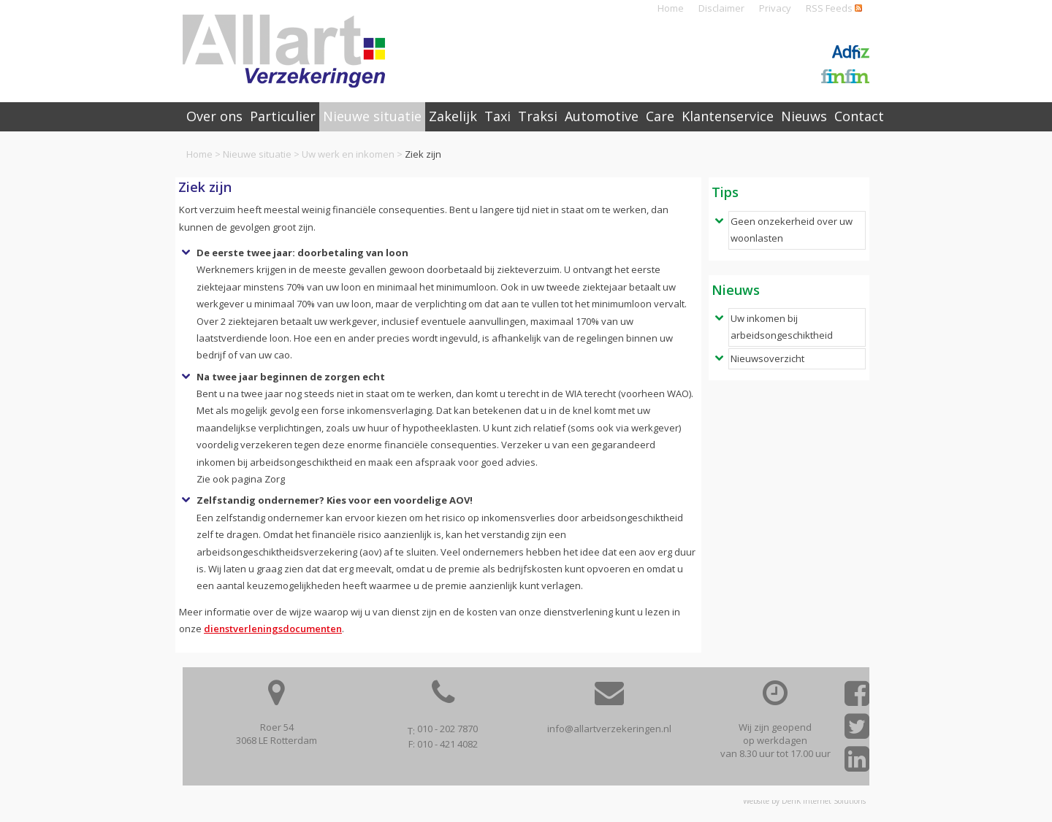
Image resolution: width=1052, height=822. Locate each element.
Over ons (214, 116)
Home (671, 8)
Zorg (274, 478)
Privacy (775, 8)
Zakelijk (453, 116)
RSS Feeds (834, 8)
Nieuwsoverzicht (767, 358)
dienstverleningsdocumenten (273, 628)
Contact (859, 116)
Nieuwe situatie (257, 154)
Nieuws (804, 116)
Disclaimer (721, 8)
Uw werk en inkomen (348, 154)
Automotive (602, 116)
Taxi (497, 116)
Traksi (537, 116)
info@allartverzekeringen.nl (609, 728)
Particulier (283, 116)
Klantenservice (728, 116)
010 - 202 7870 (447, 728)
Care (660, 116)
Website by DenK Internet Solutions (804, 801)
